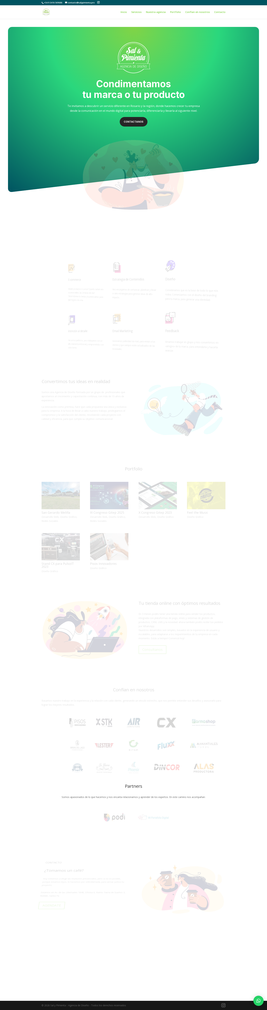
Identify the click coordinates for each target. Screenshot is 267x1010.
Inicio (124, 12)
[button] (258, 1001)
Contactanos (133, 121)
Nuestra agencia (156, 12)
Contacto (219, 12)
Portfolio (175, 12)
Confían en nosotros (197, 12)
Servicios (136, 12)
